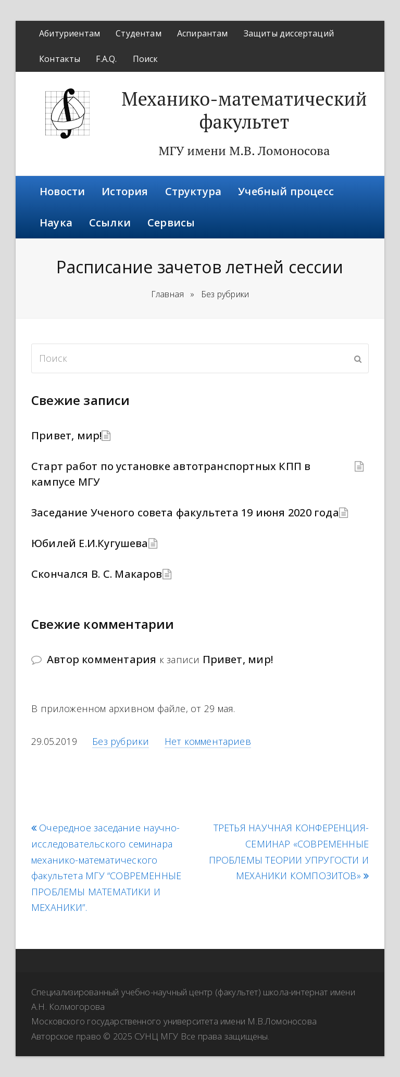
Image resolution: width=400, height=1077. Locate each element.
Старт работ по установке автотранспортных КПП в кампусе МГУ (171, 474)
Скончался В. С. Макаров (96, 574)
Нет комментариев (208, 741)
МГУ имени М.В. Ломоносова (244, 150)
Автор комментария (101, 659)
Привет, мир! (66, 435)
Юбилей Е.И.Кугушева (89, 543)
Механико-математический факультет (244, 110)
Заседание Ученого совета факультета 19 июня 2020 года (185, 512)
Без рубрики (120, 741)
